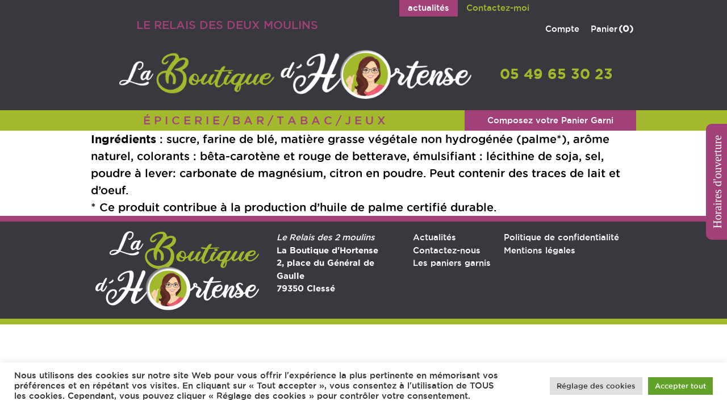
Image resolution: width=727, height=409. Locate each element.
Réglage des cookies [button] (596, 386)
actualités (428, 7)
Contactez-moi (497, 7)
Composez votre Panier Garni (550, 120)
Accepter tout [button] (680, 386)
